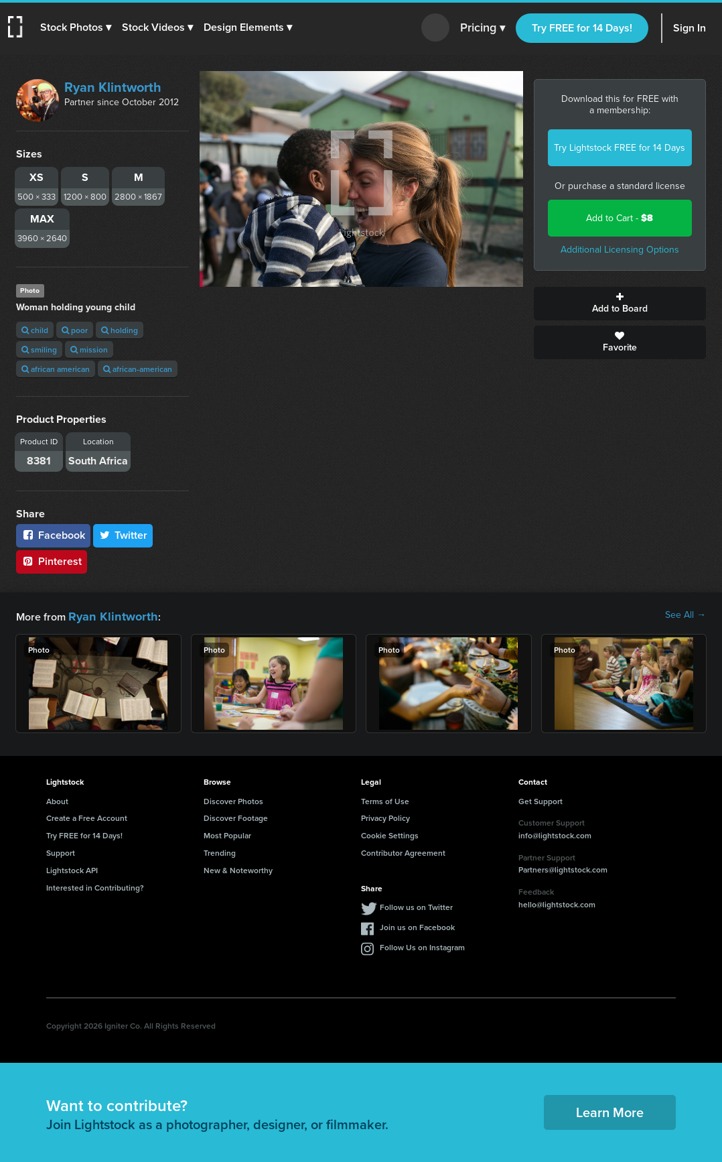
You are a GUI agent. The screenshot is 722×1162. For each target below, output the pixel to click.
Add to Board (620, 303)
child (34, 330)
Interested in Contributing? (95, 885)
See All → (685, 615)
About (57, 799)
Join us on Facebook (417, 925)
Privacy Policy (385, 816)
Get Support (540, 799)
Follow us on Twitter (416, 905)
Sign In (689, 28)
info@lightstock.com (554, 833)
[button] (78, 27)
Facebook (53, 535)
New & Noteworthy (238, 868)
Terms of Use (385, 799)
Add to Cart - (619, 218)
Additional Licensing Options (620, 250)
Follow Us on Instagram (422, 945)
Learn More (610, 1110)
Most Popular (227, 833)
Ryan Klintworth (112, 87)
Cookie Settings (390, 833)
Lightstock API (72, 868)
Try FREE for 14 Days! (582, 28)
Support (60, 850)
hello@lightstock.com (556, 902)
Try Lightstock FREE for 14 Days (619, 148)
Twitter (123, 535)
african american (55, 369)
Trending (220, 850)
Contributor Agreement (403, 850)
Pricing (482, 28)
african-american (137, 369)
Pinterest (51, 561)
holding (119, 330)
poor (75, 330)
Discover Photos (233, 799)
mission (89, 349)
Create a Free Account (86, 816)
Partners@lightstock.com (562, 867)
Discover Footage (236, 816)
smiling (39, 349)
